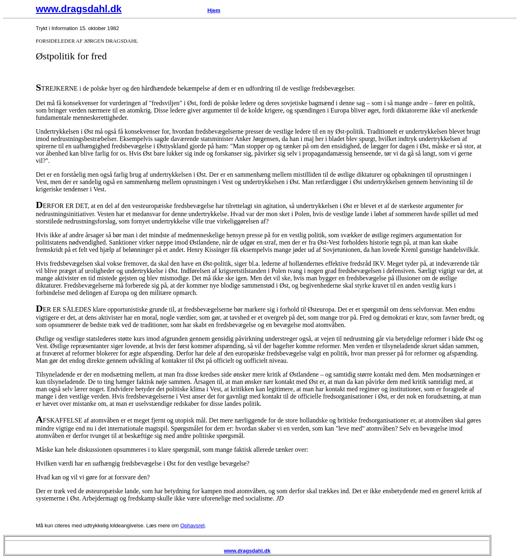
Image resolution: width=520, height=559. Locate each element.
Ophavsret (192, 525)
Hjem (213, 10)
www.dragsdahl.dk (79, 8)
